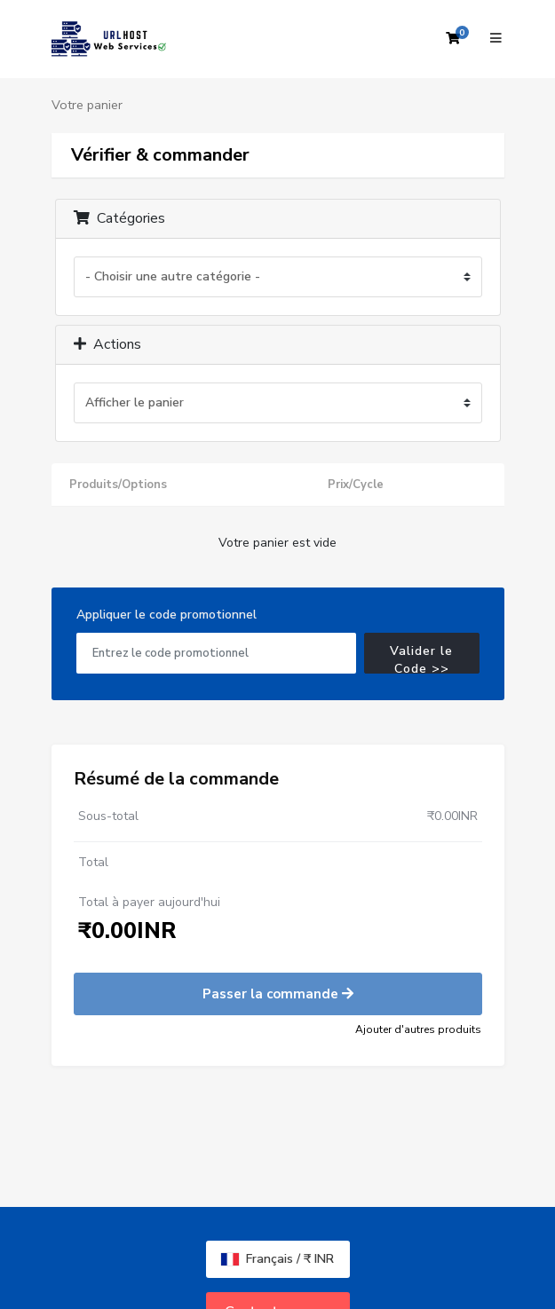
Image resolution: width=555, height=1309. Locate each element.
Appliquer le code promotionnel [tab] (166, 614)
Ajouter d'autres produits (418, 1029)
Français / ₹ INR (277, 1258)
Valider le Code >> (421, 658)
